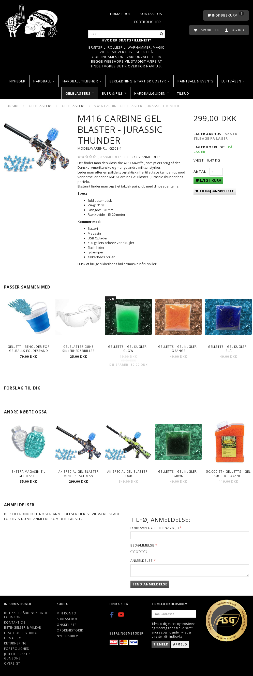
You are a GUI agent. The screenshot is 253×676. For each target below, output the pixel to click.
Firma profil (121, 13)
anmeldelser (113, 157)
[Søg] (161, 34)
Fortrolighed (147, 21)
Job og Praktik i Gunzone (18, 656)
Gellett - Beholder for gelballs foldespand (29, 348)
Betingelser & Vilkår (22, 627)
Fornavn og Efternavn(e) (154, 527)
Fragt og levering (20, 633)
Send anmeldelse (149, 584)
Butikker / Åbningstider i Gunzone (25, 615)
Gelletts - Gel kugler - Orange (178, 348)
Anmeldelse (141, 560)
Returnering (15, 643)
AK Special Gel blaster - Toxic (128, 473)
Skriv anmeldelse (146, 157)
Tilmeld (161, 644)
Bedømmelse (142, 545)
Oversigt (12, 663)
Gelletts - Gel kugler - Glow (128, 348)
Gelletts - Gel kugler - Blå (228, 348)
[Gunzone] (31, 20)
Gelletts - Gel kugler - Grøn (178, 473)
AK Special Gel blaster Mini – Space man (78, 473)
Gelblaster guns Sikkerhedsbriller (78, 348)
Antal (200, 171)
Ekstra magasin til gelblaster (29, 473)
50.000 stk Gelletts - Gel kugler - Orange (228, 473)
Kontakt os (151, 13)
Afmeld (180, 644)
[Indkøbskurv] (225, 15)
